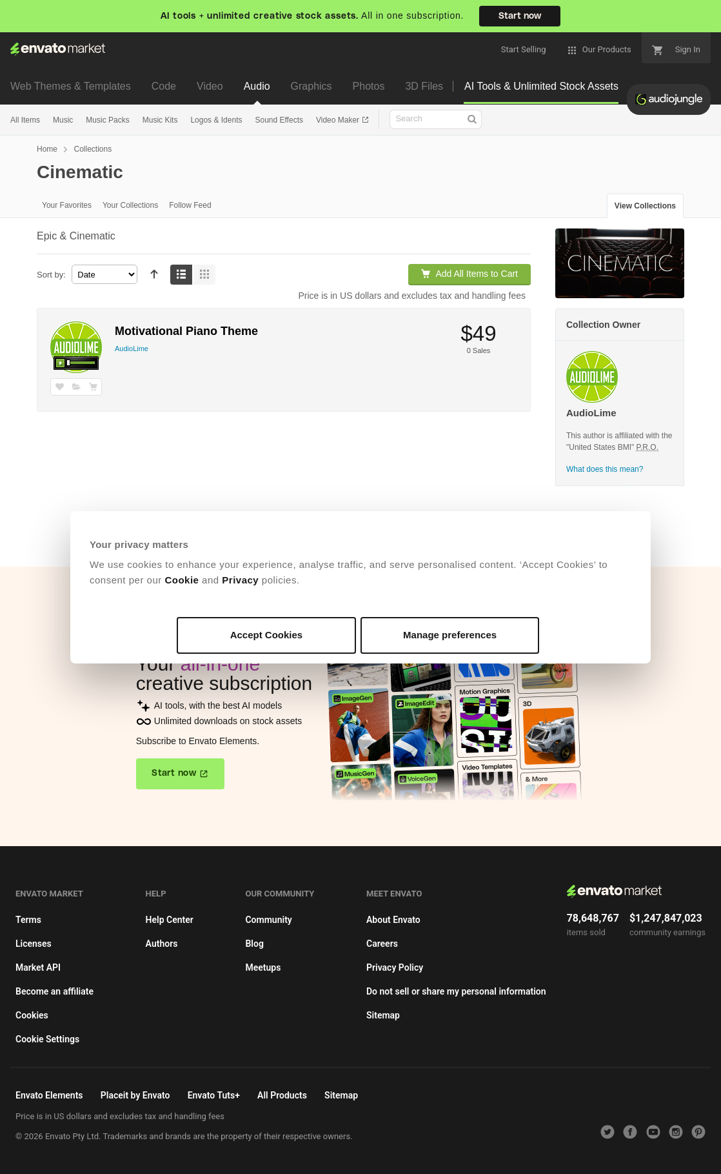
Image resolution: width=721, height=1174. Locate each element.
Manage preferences (450, 634)
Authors (162, 943)
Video (210, 86)
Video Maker (338, 120)
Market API (38, 967)
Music (63, 120)
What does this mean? (604, 469)
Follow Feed (190, 205)
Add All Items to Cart (469, 273)
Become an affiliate (54, 991)
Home (47, 149)
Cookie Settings (47, 1039)
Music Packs (107, 120)
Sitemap (383, 1015)
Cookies (31, 1015)
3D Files (424, 86)
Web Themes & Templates (70, 86)
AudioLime (131, 348)
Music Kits (160, 120)
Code (164, 86)
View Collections (645, 205)
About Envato (393, 920)
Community (268, 920)
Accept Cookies (266, 634)
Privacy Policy (394, 967)
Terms (28, 920)
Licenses (33, 943)
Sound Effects (279, 120)
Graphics (311, 86)
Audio (257, 86)
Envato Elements (49, 1095)
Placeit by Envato (135, 1095)
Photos (369, 86)
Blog (254, 943)
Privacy (240, 579)
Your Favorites (67, 205)
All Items (25, 120)
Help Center (169, 920)
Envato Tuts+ (214, 1095)
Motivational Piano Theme (186, 331)
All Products (282, 1095)
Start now (520, 16)
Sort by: (51, 274)
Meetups (263, 967)
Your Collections (130, 205)
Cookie (181, 579)
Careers (382, 943)
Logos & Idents (216, 120)
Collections (93, 149)
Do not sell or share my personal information (456, 991)
